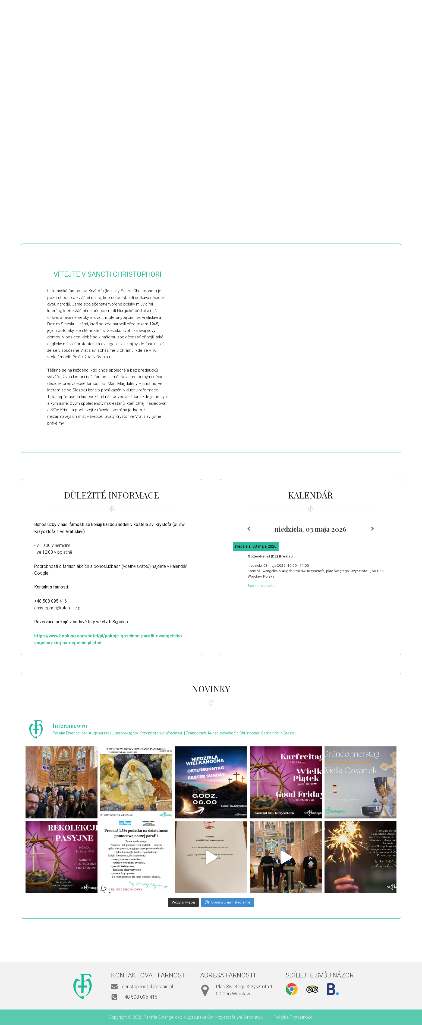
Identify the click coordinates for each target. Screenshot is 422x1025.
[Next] (372, 528)
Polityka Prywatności (293, 1017)
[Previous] (248, 528)
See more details (261, 586)
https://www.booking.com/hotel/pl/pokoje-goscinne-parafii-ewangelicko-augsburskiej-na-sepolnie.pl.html (109, 639)
